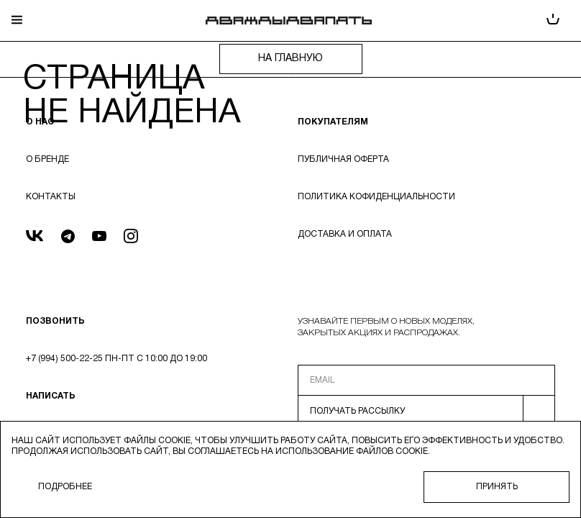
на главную (290, 58)
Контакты (51, 197)
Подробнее (65, 487)
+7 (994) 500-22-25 (64, 359)
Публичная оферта (343, 159)
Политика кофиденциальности (376, 197)
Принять (497, 487)
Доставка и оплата (345, 234)
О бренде (47, 159)
